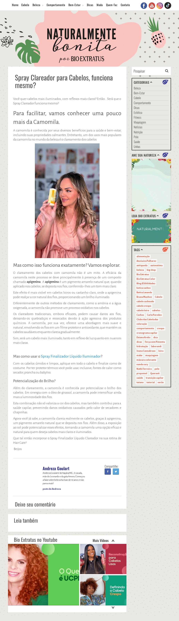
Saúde (137, 141)
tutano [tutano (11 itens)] (140, 382)
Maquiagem (140, 122)
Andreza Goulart (56, 468)
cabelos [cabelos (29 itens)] (156, 310)
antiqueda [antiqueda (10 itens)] (142, 265)
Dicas (90, 5)
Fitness (137, 117)
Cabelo (25, 5)
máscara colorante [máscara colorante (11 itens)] (146, 360)
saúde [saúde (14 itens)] (140, 378)
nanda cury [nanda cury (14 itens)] (142, 364)
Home (15, 5)
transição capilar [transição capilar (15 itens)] (154, 378)
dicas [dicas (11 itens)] (139, 342)
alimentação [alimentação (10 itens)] (143, 256)
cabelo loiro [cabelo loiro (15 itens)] (143, 310)
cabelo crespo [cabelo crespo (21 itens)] (144, 306)
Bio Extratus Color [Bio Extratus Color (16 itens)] (146, 279)
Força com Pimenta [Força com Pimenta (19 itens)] (155, 342)
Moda (100, 5)
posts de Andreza (52, 489)
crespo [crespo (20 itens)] (160, 328)
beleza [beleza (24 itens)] (140, 270)
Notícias (138, 127)
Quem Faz (111, 5)
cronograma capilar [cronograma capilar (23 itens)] (147, 333)
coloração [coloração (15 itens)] (142, 324)
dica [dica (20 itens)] (155, 337)
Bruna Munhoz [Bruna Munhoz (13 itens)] (144, 297)
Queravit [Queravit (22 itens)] (155, 373)
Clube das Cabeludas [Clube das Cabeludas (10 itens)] (147, 319)
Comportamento (56, 5)
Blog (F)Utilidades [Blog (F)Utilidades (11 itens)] (146, 283)
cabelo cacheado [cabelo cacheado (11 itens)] (145, 301)
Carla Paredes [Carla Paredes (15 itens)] (154, 315)
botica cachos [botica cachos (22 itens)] (144, 288)
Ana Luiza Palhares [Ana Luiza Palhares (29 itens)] (146, 261)
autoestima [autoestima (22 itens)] (156, 265)
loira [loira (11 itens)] (160, 351)
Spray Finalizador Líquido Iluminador (71, 356)
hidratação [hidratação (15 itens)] (142, 346)
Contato (125, 5)
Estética (138, 112)
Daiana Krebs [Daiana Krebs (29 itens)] (143, 337)
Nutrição (138, 132)
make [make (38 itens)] (139, 355)
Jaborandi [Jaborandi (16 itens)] (156, 346)
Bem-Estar (75, 5)
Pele (136, 137)
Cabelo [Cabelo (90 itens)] (158, 297)
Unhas (137, 146)
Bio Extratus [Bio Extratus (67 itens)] (143, 274)
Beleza (36, 5)
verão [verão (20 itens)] (161, 382)
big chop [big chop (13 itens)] (151, 270)
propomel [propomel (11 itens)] (142, 373)
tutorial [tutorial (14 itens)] (151, 382)
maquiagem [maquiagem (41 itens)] (151, 355)
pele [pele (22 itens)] (157, 369)
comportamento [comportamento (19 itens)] (145, 328)
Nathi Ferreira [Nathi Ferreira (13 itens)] (144, 369)
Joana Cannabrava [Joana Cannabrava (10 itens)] (146, 351)
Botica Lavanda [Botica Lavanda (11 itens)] (144, 292)
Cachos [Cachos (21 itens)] (140, 315)
